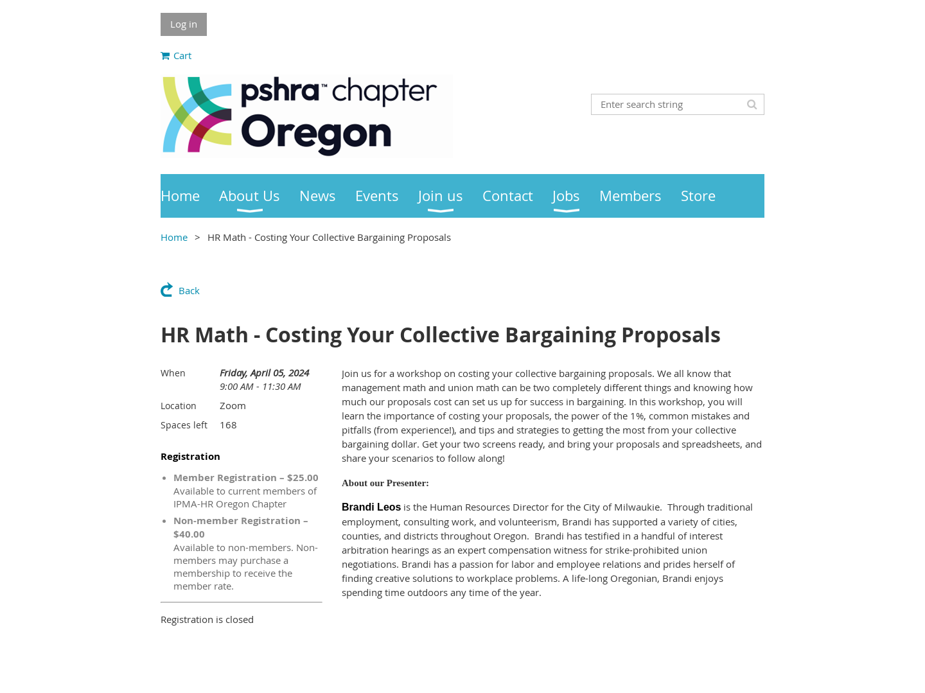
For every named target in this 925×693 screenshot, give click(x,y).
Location (179, 405)
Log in (183, 23)
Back (189, 290)
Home (174, 237)
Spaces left (184, 425)
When (173, 373)
